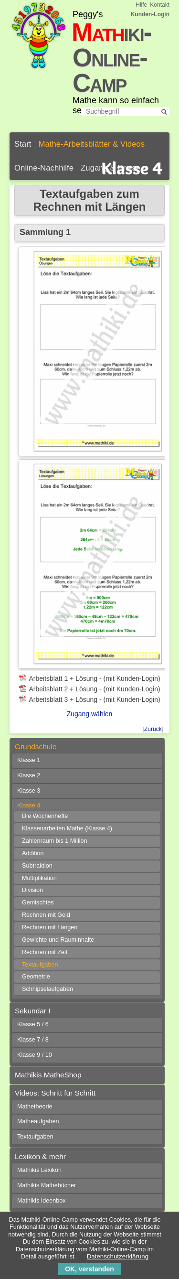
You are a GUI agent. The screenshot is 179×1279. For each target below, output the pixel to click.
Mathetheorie (35, 1106)
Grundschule (35, 746)
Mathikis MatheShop (48, 1075)
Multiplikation (39, 878)
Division (32, 890)
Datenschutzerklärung (117, 1256)
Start (22, 144)
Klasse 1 (28, 760)
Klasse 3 (28, 790)
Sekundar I (32, 1011)
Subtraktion (37, 865)
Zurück (153, 729)
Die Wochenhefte (45, 816)
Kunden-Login (150, 14)
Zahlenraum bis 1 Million (54, 841)
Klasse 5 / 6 (33, 1024)
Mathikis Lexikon (39, 1170)
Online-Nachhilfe (44, 167)
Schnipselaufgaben (47, 989)
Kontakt (159, 4)
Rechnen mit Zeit (44, 952)
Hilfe (141, 4)
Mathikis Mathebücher (46, 1185)
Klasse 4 (28, 805)
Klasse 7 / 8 (33, 1039)
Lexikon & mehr (40, 1156)
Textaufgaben (40, 964)
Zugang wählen (90, 714)
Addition (33, 853)
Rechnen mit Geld (46, 915)
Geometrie (36, 976)
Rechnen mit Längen (49, 927)
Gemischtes (38, 902)
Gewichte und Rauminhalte (58, 939)
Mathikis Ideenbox (41, 1200)
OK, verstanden (89, 1269)
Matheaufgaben (38, 1121)
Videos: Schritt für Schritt (55, 1093)
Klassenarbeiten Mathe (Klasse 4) (67, 828)
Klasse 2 (28, 775)
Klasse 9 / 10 (34, 1055)
